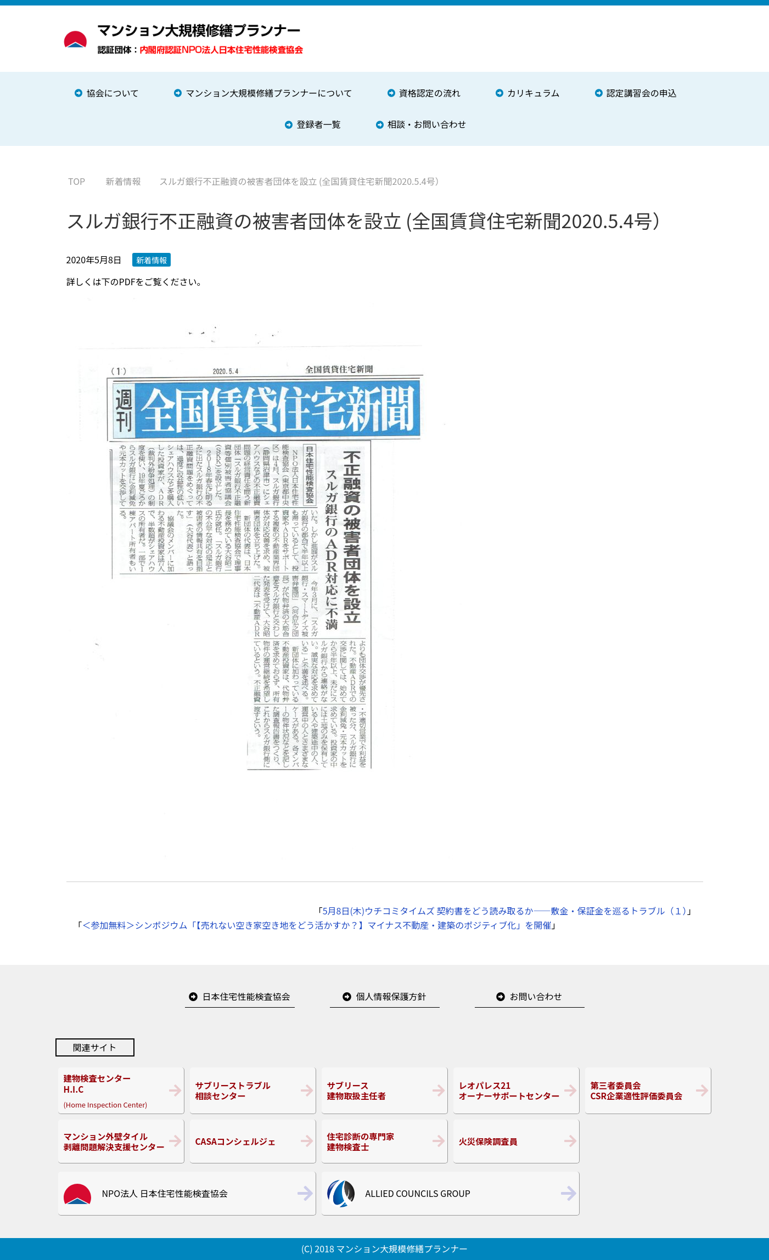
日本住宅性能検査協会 (246, 996)
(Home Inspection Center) (121, 1090)
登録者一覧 (318, 124)
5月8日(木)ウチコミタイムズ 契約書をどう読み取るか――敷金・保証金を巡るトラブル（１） (505, 910)
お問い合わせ (535, 996)
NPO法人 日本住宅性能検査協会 (165, 1193)
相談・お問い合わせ (427, 124)
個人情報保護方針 (391, 996)
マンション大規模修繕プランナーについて (269, 92)
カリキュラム (533, 92)
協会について (112, 92)
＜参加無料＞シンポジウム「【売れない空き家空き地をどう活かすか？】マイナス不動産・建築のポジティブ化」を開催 (317, 924)
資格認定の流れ (430, 92)
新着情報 (151, 260)
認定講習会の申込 (642, 92)
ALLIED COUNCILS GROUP (418, 1193)
